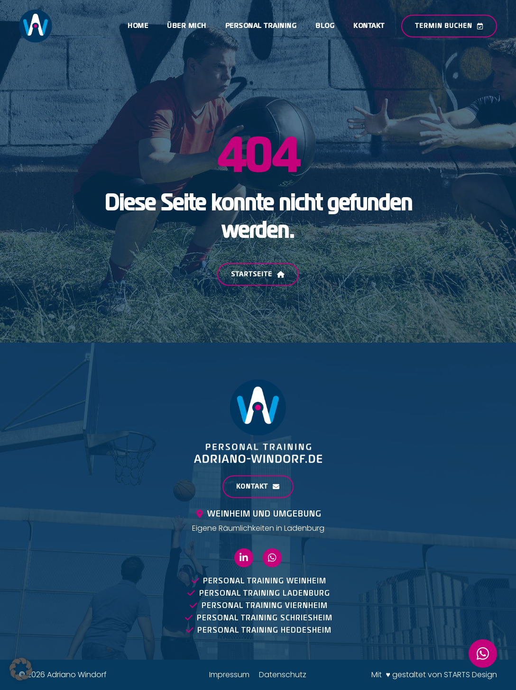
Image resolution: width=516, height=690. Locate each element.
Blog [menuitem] (324, 25)
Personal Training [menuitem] (261, 25)
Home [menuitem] (138, 25)
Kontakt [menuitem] (369, 25)
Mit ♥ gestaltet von (407, 674)
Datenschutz (282, 674)
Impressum (229, 674)
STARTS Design (470, 674)
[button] (21, 669)
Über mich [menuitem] (186, 25)
